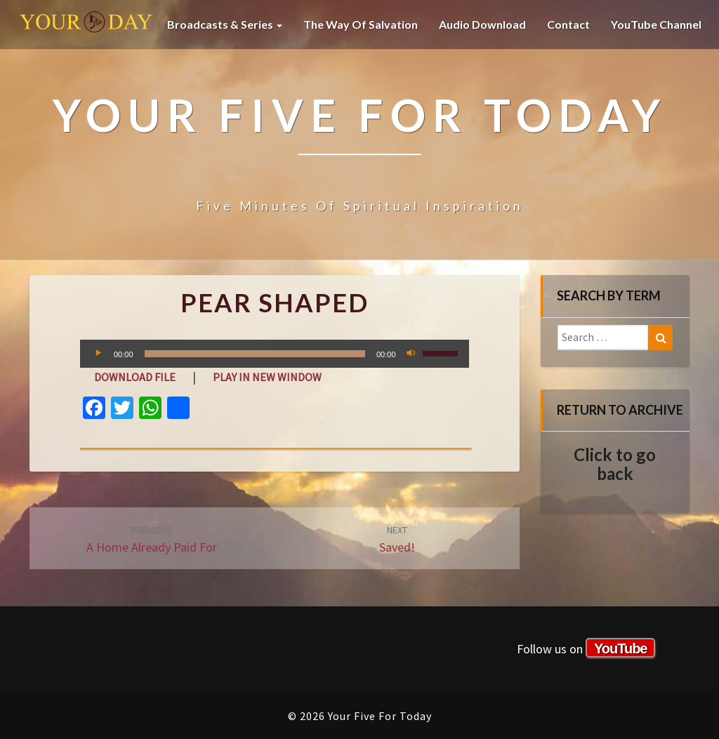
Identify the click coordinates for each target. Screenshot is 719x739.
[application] (274, 354)
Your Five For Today (86, 24)
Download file (135, 377)
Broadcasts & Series (224, 24)
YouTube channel (656, 24)
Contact (568, 24)
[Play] (98, 354)
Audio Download (482, 24)
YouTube (620, 648)
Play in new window (267, 377)
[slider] (255, 353)
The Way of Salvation (360, 24)
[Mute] (411, 354)
